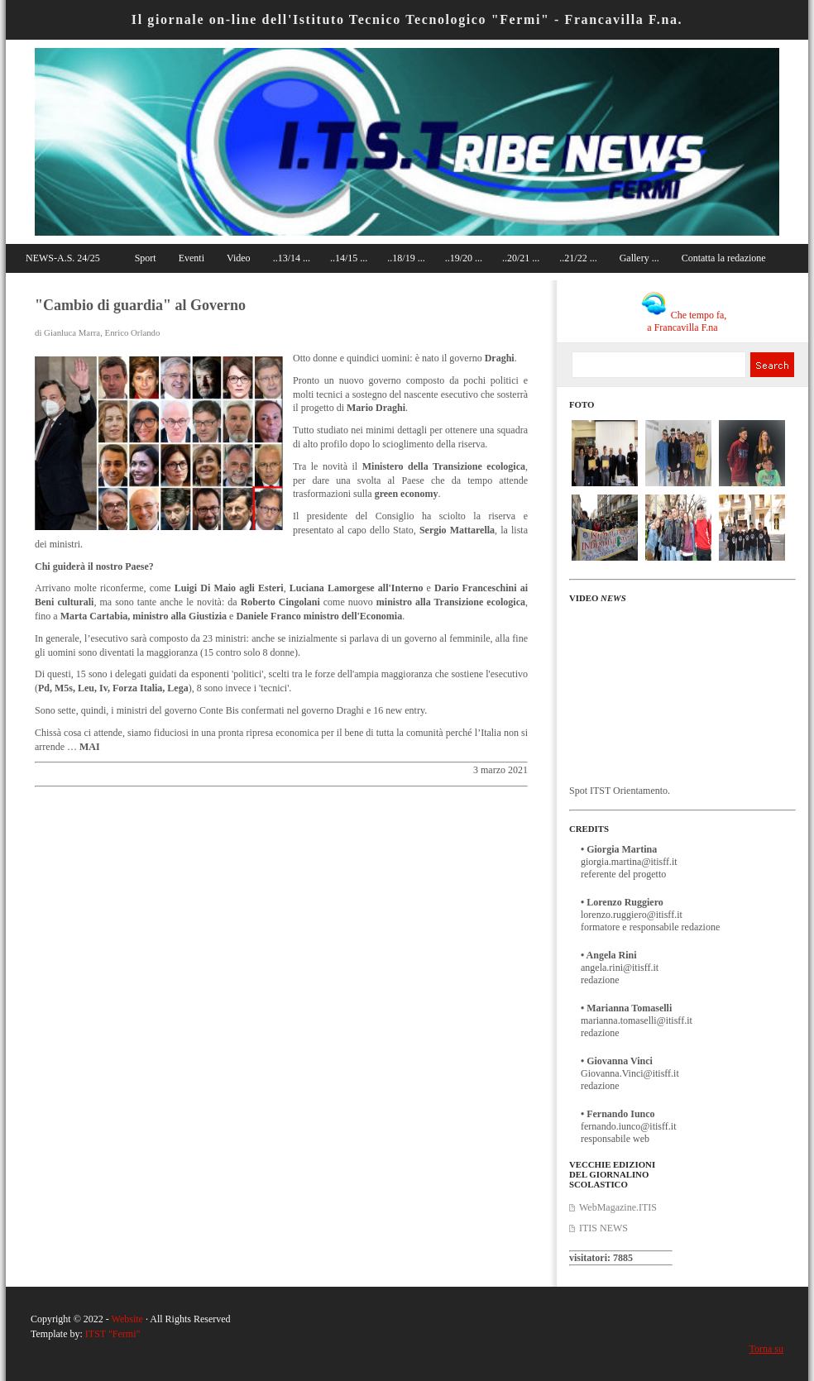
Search (771, 364)
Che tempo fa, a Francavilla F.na (684, 321)
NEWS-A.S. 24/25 (63, 258)
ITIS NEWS (603, 1228)
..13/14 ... (291, 258)
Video (239, 258)
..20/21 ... (520, 258)
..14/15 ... (348, 258)
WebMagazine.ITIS (618, 1207)
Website (127, 1319)
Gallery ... (639, 258)
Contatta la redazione (724, 258)
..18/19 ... (405, 258)
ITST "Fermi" (113, 1334)
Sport (145, 258)
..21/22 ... (577, 258)
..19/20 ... (463, 258)
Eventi (191, 258)
